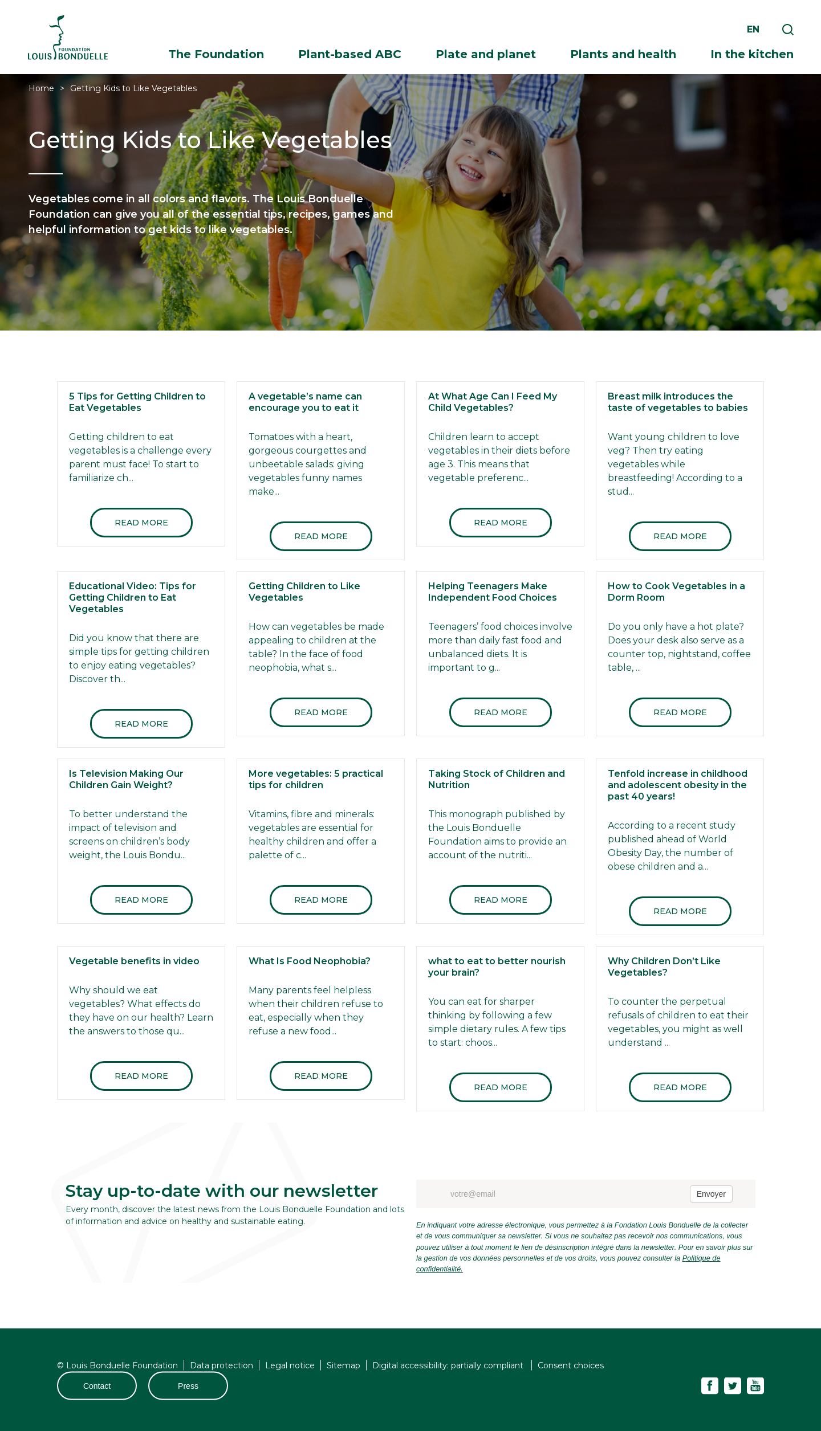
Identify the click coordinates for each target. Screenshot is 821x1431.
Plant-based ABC (349, 54)
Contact (97, 1386)
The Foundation (216, 54)
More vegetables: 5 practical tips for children (316, 779)
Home (41, 88)
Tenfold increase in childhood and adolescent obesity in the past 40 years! (677, 785)
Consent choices (571, 1365)
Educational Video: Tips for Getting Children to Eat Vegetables (132, 597)
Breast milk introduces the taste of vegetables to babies (678, 402)
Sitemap (343, 1365)
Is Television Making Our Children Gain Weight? (126, 779)
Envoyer (711, 1193)
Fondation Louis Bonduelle (67, 37)
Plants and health (623, 54)
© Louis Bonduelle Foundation (117, 1365)
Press (188, 1386)
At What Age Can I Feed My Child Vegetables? (492, 402)
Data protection (221, 1365)
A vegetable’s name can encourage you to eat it (305, 402)
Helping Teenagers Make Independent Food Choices (492, 592)
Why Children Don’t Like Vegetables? (664, 967)
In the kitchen (752, 54)
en (753, 29)
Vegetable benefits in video (134, 961)
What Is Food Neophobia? (310, 961)
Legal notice (290, 1365)
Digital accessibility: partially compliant (449, 1365)
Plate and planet (486, 54)
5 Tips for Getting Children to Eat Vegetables (137, 402)
